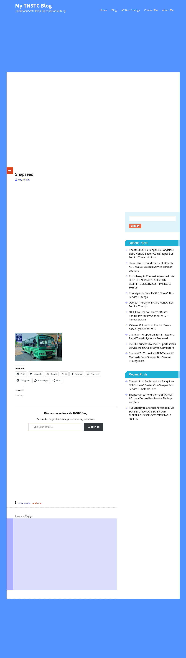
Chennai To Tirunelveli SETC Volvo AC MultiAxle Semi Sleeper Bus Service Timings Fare (151, 357)
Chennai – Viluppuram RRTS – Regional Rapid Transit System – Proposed (152, 336)
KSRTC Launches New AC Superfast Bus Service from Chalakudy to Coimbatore (152, 345)
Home (103, 10)
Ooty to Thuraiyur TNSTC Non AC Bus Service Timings (151, 304)
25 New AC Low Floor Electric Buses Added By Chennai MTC (150, 327)
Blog (114, 10)
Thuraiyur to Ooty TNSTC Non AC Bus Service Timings (151, 295)
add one (37, 503)
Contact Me (151, 10)
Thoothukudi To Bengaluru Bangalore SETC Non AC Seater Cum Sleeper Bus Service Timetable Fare (151, 253)
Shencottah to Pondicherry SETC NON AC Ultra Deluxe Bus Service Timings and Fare (151, 266)
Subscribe (93, 426)
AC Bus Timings (130, 10)
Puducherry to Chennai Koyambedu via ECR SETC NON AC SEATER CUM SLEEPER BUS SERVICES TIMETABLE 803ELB (151, 282)
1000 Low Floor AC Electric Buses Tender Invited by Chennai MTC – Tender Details (148, 315)
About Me (168, 10)
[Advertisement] (93, 46)
